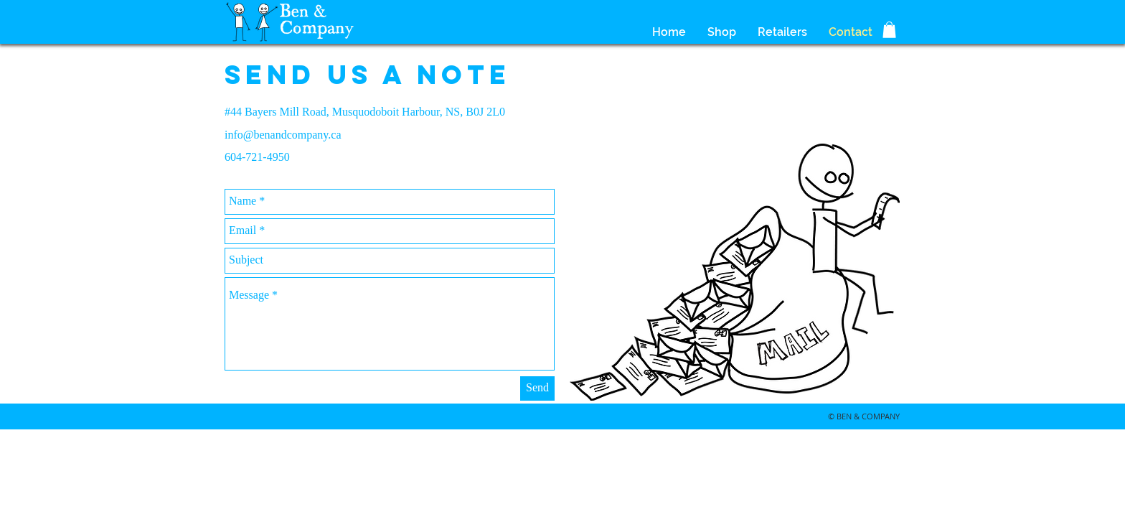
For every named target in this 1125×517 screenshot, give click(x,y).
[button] (889, 30)
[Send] (537, 388)
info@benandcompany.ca (283, 135)
